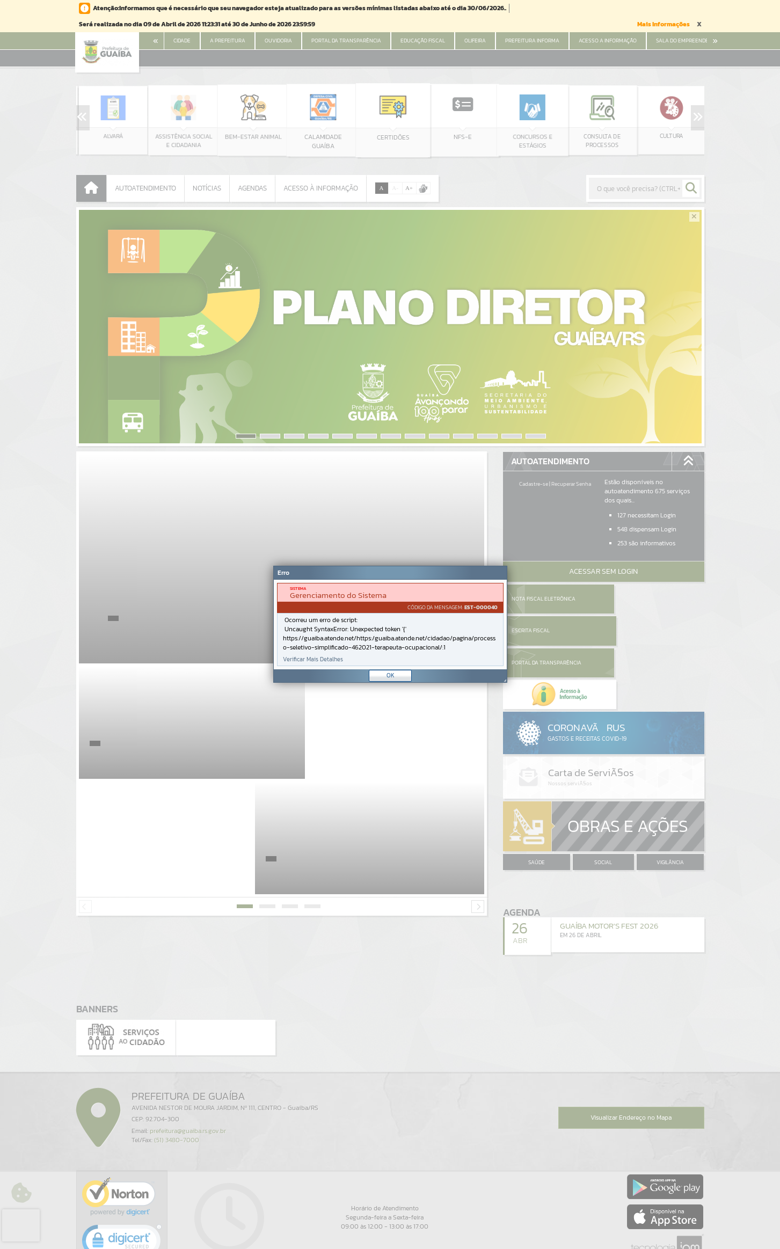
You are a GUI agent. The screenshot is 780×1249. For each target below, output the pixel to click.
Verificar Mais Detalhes (313, 659)
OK (391, 675)
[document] (390, 624)
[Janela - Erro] (390, 624)
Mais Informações (663, 24)
